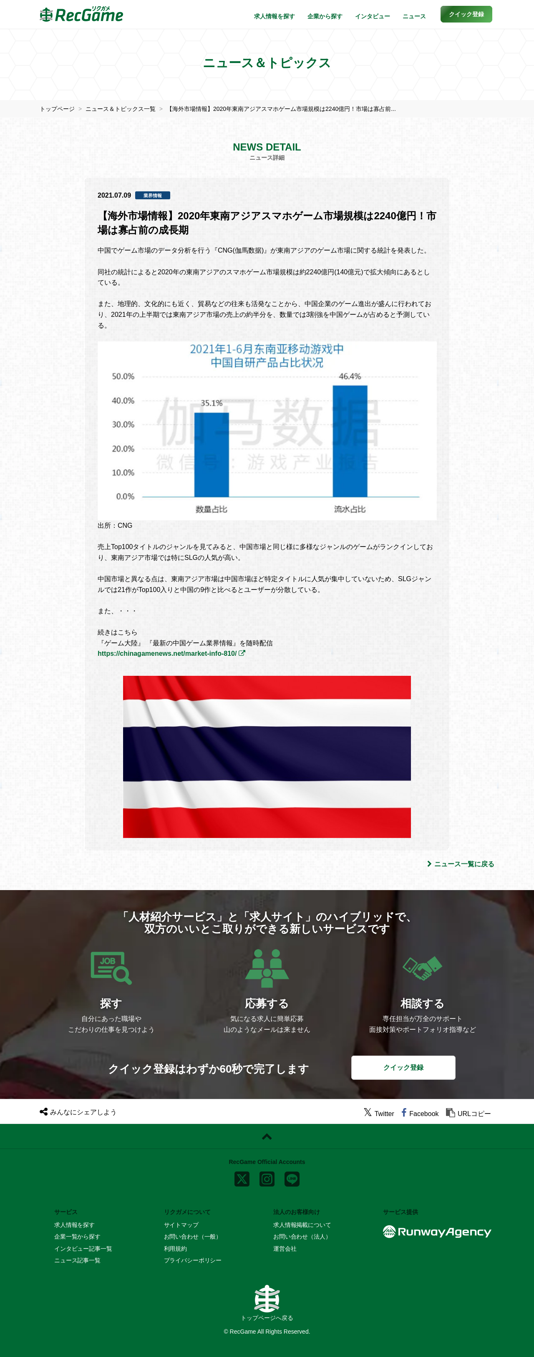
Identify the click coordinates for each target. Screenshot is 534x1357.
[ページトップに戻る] (267, 1136)
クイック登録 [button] (403, 1067)
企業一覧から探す (77, 1236)
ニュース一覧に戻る (460, 864)
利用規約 (175, 1248)
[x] (241, 1177)
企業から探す (325, 16)
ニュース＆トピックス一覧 (121, 108)
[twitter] (378, 1113)
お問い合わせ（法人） (302, 1236)
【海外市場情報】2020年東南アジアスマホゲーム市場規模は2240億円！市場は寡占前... (281, 108)
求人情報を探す (274, 16)
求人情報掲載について (302, 1225)
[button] (466, 14)
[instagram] (267, 1177)
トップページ (57, 108)
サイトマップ (181, 1225)
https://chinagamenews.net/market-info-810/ (167, 653)
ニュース (414, 16)
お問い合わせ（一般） (193, 1236)
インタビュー (372, 16)
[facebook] (419, 1113)
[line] (292, 1177)
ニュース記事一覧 (77, 1260)
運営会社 (284, 1248)
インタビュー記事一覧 (83, 1248)
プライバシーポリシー (193, 1260)
